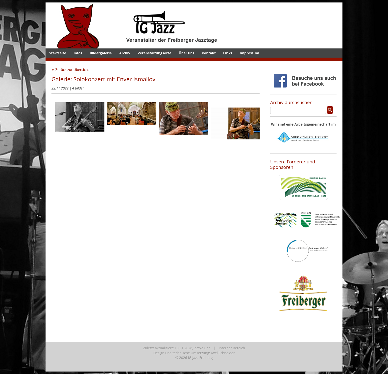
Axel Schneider (223, 353)
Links (227, 53)
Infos (78, 53)
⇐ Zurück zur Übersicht (70, 69)
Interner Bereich (232, 348)
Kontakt (209, 53)
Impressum (249, 53)
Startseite (57, 53)
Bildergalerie (101, 53)
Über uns (186, 53)
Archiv (124, 53)
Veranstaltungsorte (154, 53)
